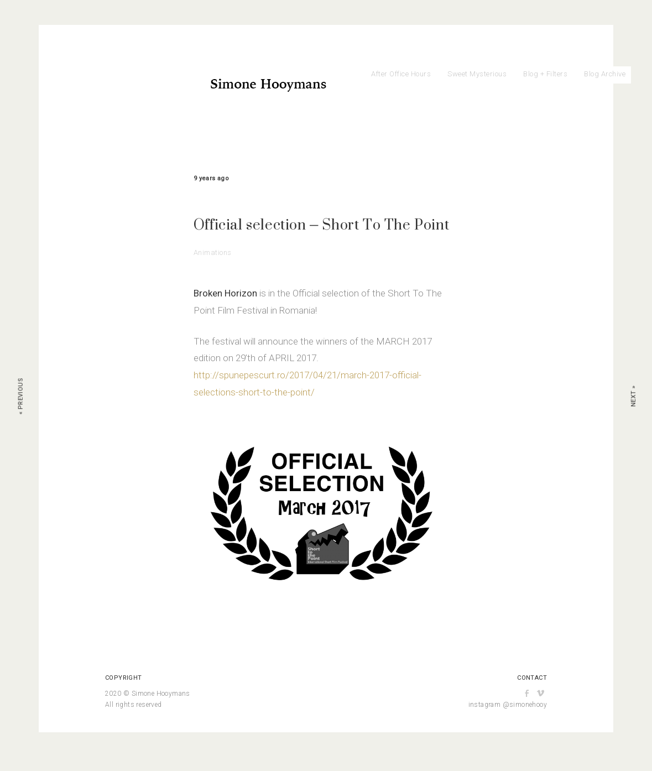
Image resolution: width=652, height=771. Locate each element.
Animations (213, 252)
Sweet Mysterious (477, 74)
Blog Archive (604, 74)
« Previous (20, 396)
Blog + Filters (545, 74)
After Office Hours (401, 74)
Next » (633, 396)
